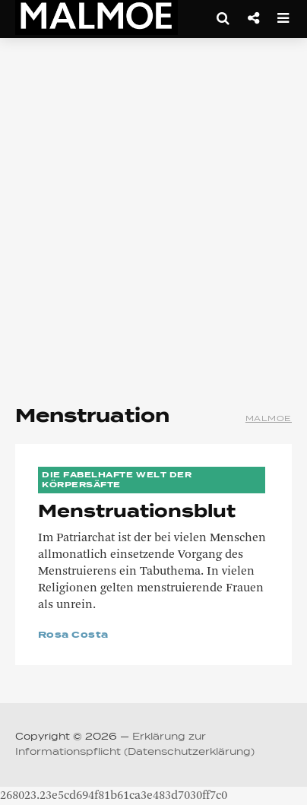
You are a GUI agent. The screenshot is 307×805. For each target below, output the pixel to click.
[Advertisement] (153, 214)
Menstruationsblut (137, 512)
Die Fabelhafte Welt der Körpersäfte (116, 479)
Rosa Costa (73, 635)
